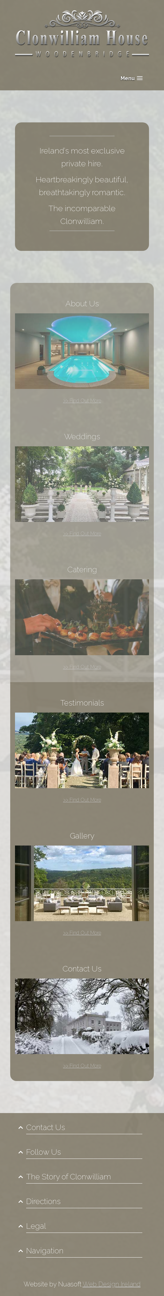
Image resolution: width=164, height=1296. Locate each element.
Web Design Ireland (112, 1284)
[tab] (82, 1127)
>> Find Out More (82, 401)
